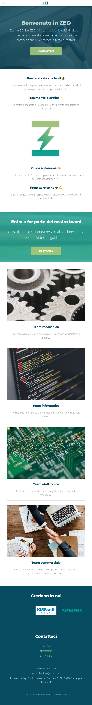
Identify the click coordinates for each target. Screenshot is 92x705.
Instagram (47, 650)
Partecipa (46, 251)
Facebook (46, 646)
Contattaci (46, 51)
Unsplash (64, 694)
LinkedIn (47, 655)
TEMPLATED (48, 694)
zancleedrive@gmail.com (47, 673)
